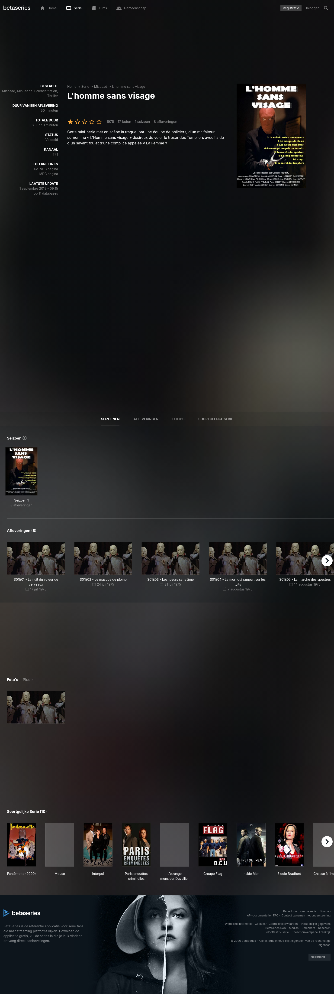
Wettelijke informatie (238, 924)
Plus (26, 679)
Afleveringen (145, 419)
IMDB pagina (48, 174)
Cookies (260, 924)
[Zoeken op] (326, 8)
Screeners (308, 928)
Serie (85, 86)
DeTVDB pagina (46, 169)
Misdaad (100, 86)
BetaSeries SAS (275, 928)
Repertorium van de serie (299, 911)
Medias (294, 928)
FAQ (275, 915)
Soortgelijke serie (215, 419)
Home (71, 86)
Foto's (178, 419)
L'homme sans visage (128, 86)
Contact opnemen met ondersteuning (306, 915)
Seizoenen (110, 419)
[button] (36, 707)
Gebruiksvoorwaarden (283, 924)
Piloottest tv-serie (277, 932)
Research (324, 928)
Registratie (291, 8)
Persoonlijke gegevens (316, 924)
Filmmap (325, 911)
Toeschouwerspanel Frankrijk (311, 932)
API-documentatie (259, 915)
